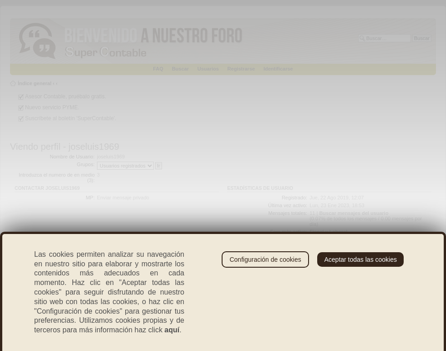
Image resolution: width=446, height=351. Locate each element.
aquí (171, 330)
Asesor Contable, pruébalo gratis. (65, 96)
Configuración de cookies (265, 259)
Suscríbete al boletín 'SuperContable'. (71, 118)
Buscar (180, 68)
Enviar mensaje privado (123, 197)
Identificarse (278, 68)
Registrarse (241, 68)
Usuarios (208, 68)
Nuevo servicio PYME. (52, 107)
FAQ (158, 68)
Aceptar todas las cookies (360, 259)
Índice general (34, 83)
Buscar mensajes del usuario (353, 213)
